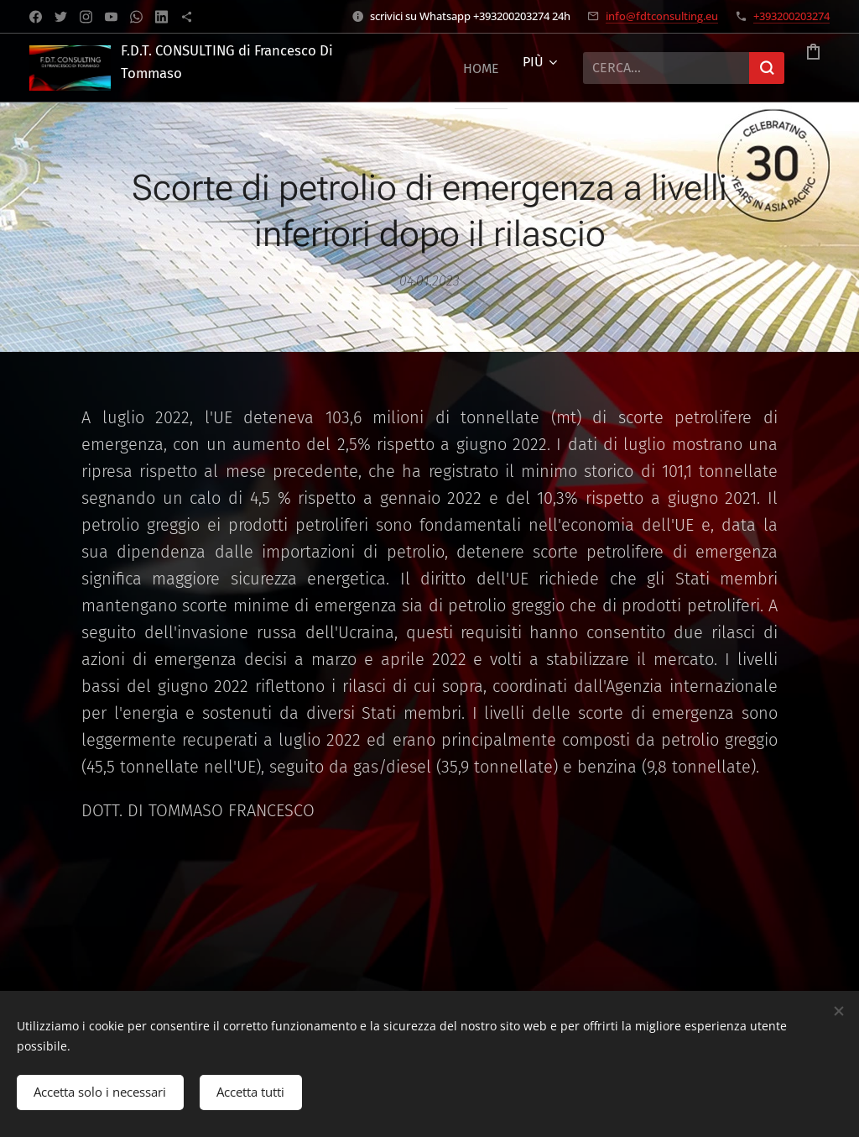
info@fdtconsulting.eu (662, 16)
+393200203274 (791, 16)
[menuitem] (462, 68)
